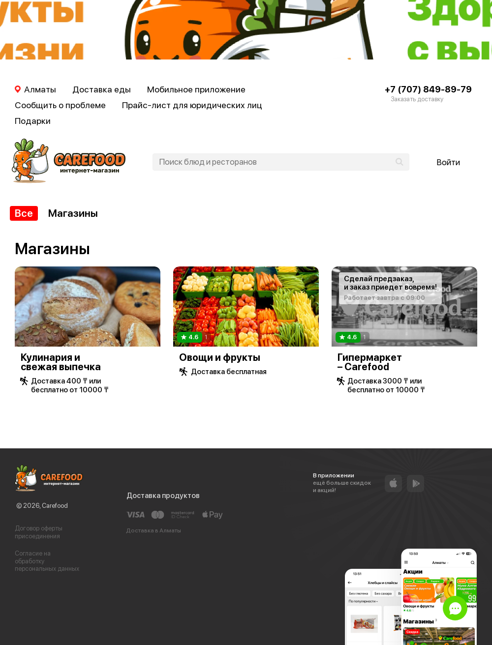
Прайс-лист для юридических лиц (192, 105)
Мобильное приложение (196, 89)
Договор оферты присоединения (38, 532)
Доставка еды (101, 89)
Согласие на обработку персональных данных (47, 561)
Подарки (33, 121)
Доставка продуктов (163, 495)
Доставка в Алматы (153, 530)
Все (24, 213)
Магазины (73, 213)
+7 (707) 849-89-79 (428, 89)
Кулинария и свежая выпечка (61, 362)
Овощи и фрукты (219, 357)
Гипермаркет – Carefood (370, 362)
